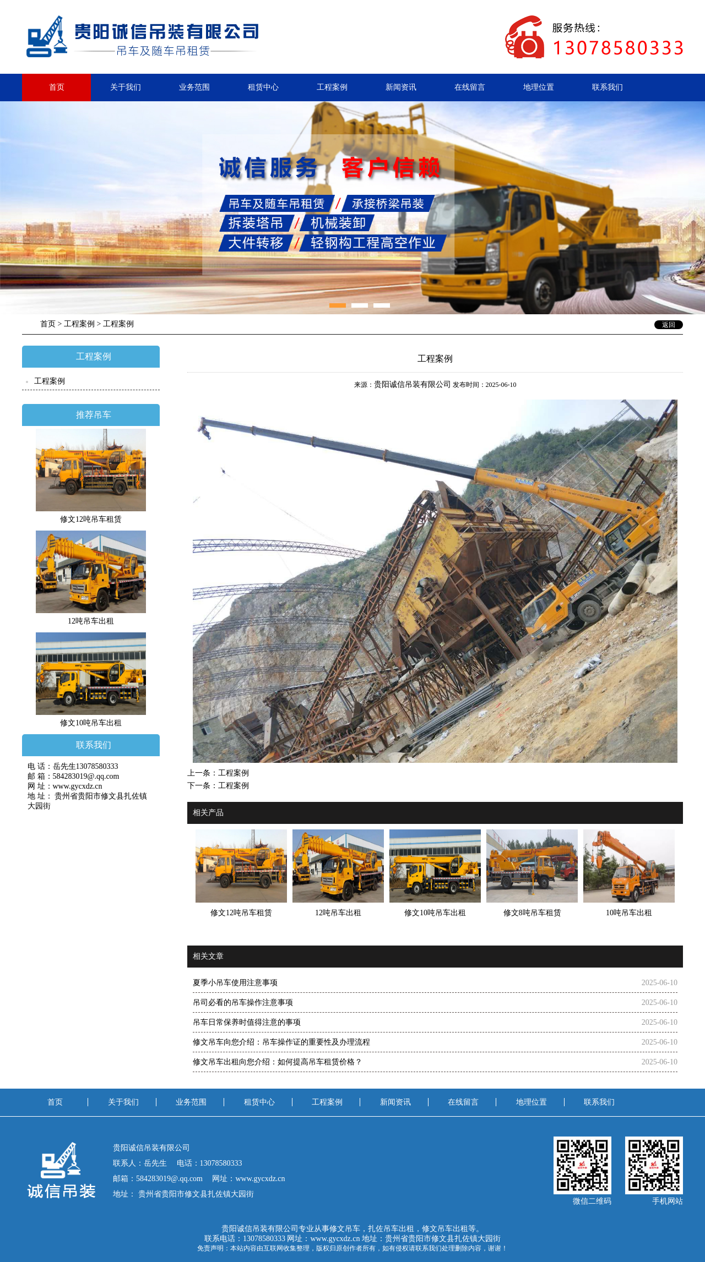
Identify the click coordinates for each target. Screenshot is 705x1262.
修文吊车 (344, 1229)
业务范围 (194, 87)
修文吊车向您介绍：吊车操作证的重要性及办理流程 (281, 1042)
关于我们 (125, 87)
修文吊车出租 (445, 1229)
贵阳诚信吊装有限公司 (412, 384)
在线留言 (469, 87)
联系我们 (607, 87)
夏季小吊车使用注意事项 (235, 983)
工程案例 (332, 87)
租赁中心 (263, 87)
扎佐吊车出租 (391, 1229)
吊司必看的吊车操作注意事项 (243, 1002)
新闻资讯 (401, 87)
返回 (668, 325)
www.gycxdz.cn (335, 1238)
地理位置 (538, 87)
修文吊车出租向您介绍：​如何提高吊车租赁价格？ (277, 1062)
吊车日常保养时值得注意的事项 (247, 1022)
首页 (56, 87)
